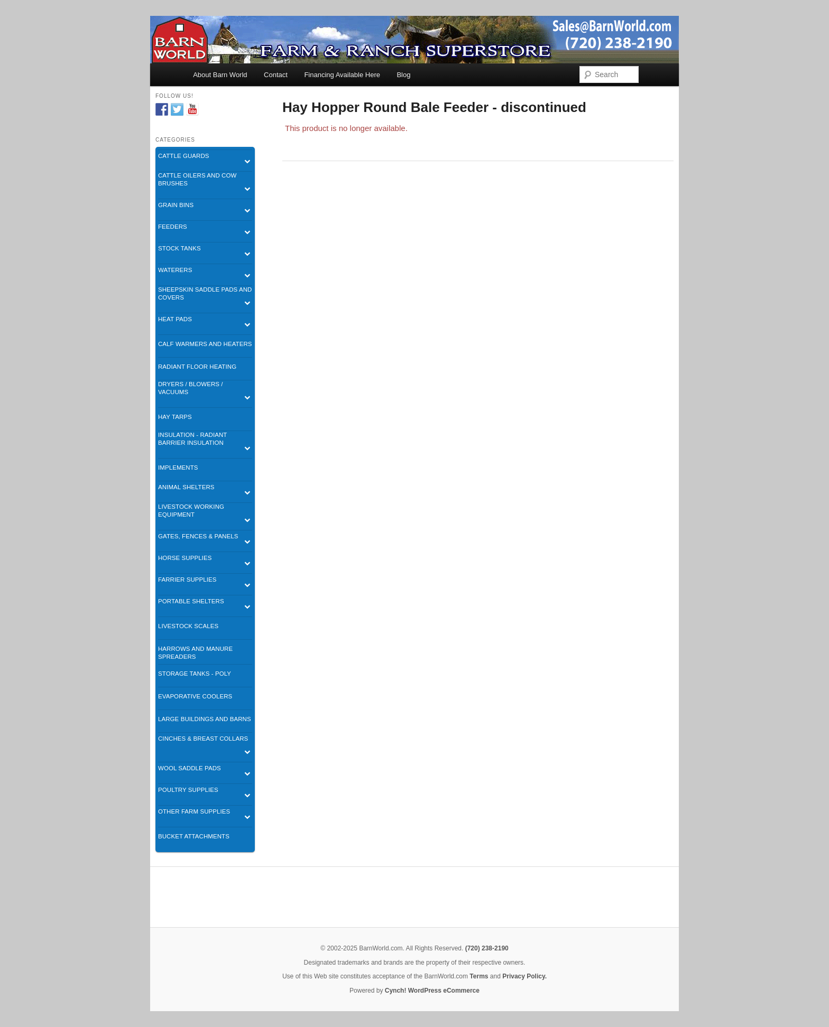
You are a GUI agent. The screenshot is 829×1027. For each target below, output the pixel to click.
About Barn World (220, 75)
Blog (403, 75)
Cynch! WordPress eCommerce (432, 990)
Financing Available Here (342, 75)
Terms (478, 976)
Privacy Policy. (524, 976)
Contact (276, 75)
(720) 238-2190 (487, 948)
